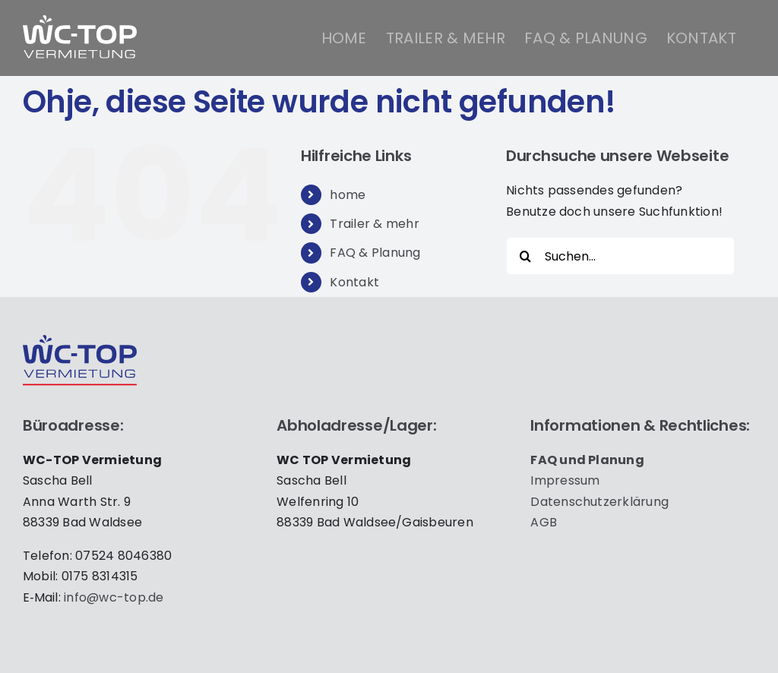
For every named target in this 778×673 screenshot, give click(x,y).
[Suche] (525, 256)
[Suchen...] (620, 256)
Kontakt (354, 282)
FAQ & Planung (375, 252)
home (347, 195)
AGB (543, 522)
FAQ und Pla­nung (587, 460)
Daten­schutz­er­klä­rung (599, 501)
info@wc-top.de (113, 597)
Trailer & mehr (374, 223)
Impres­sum (564, 480)
